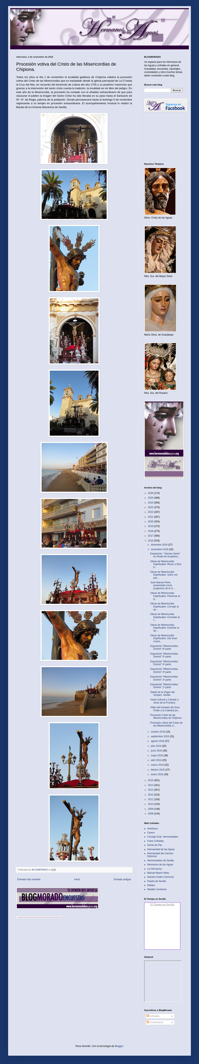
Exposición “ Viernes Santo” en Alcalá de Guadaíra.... (165, 555)
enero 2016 (157, 774)
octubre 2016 (158, 731)
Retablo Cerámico (157, 889)
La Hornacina (154, 868)
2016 (151, 540)
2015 (151, 780)
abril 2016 (156, 760)
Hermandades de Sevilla (160, 860)
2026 (151, 493)
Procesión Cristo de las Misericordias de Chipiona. (166, 716)
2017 (151, 535)
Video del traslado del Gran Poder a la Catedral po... (165, 709)
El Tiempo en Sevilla (162, 904)
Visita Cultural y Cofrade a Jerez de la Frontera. (164, 701)
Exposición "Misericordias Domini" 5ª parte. (164, 655)
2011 (151, 799)
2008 (151, 813)
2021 (151, 516)
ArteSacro (152, 828)
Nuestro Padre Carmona (160, 877)
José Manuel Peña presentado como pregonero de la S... (162, 585)
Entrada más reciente (28, 879)
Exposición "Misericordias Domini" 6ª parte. (164, 647)
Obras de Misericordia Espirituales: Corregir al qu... (164, 606)
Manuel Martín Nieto (158, 872)
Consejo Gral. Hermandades (162, 836)
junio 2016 (157, 750)
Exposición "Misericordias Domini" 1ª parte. (164, 686)
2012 (151, 794)
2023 (151, 507)
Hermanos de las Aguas (160, 864)
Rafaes (151, 885)
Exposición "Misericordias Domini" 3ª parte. (164, 670)
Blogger (119, 1046)
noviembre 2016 (160, 549)
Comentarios (154, 1022)
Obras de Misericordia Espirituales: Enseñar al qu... (164, 627)
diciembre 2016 (159, 544)
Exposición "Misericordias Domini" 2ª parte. (164, 678)
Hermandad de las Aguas (161, 849)
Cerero (151, 832)
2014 (151, 785)
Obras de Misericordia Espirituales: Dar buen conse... (163, 638)
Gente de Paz (154, 845)
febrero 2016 (158, 769)
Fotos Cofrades (155, 841)
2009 (151, 808)
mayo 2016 (157, 755)
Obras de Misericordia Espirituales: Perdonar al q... (165, 596)
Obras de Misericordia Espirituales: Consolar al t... (165, 617)
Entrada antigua (122, 879)
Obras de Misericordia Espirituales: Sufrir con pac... (164, 574)
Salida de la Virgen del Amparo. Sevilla (162, 693)
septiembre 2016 (160, 736)
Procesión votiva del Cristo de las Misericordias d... (166, 724)
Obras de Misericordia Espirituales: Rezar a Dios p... (165, 564)
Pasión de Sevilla (156, 881)
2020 (151, 521)
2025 (151, 497)
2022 (151, 512)
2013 (151, 789)
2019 (151, 526)
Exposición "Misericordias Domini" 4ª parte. (164, 663)
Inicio (77, 879)
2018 (151, 531)
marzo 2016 (157, 764)
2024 (151, 502)
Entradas (152, 1016)
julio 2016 (156, 746)
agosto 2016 (158, 741)
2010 (151, 804)
